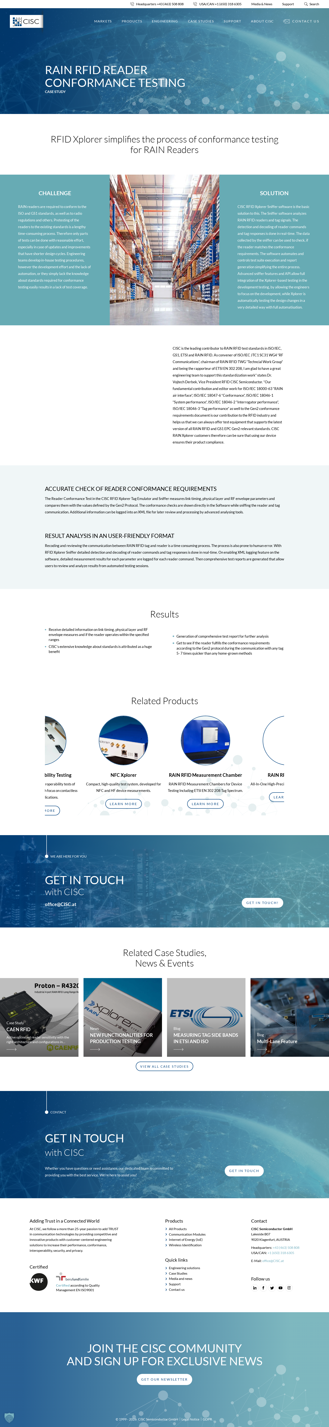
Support (288, 4)
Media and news (180, 1279)
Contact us (305, 21)
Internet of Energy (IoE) (186, 1239)
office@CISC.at (60, 904)
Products (132, 21)
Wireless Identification (185, 1245)
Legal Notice (190, 1419)
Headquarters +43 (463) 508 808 (160, 4)
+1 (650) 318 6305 (281, 1253)
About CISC (262, 21)
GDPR (207, 1419)
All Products (178, 1229)
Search (314, 4)
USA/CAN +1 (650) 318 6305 (220, 4)
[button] (123, 804)
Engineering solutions (184, 1268)
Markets (103, 21)
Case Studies (201, 21)
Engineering (165, 21)
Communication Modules (187, 1234)
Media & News (261, 4)
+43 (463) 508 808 (286, 1247)
